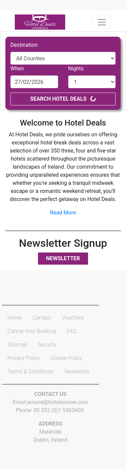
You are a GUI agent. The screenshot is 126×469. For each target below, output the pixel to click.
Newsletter (63, 258)
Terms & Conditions (30, 371)
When (17, 68)
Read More (63, 212)
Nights (76, 68)
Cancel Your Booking (31, 331)
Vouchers (73, 317)
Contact (42, 317)
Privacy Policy (23, 358)
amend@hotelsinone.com (57, 402)
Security (47, 344)
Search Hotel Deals (63, 99)
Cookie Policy (66, 358)
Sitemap (17, 344)
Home (14, 317)
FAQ (71, 331)
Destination (24, 45)
